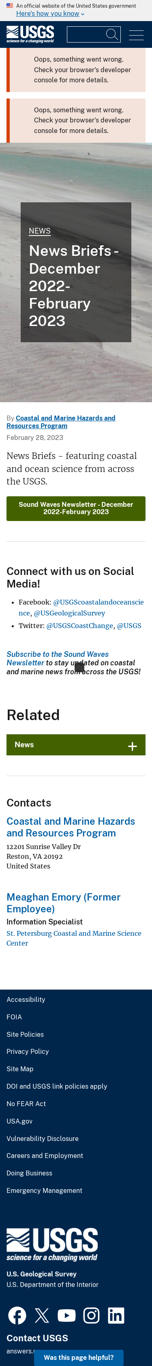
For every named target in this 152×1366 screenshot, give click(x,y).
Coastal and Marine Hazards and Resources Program (68, 814)
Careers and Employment (41, 1143)
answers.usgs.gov (32, 1338)
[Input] (94, 34)
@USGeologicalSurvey (69, 600)
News (39, 231)
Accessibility (24, 987)
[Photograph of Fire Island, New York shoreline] (76, 272)
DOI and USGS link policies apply (52, 1074)
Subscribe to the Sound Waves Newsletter (72, 641)
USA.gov (18, 1108)
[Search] (113, 34)
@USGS (129, 613)
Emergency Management (41, 1178)
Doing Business (28, 1160)
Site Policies (23, 1021)
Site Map (18, 1056)
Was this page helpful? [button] (81, 1358)
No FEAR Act (24, 1091)
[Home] (30, 41)
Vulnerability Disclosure (39, 1126)
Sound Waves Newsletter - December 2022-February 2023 (76, 495)
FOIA (13, 1004)
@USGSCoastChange (79, 613)
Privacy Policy (25, 1039)
